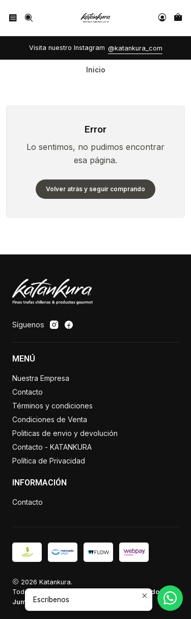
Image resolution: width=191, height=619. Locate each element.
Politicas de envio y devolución (65, 433)
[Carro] (178, 17)
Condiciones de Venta (49, 419)
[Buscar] (28, 17)
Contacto (27, 392)
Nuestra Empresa (40, 378)
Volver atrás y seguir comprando (95, 189)
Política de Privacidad (48, 460)
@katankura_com (135, 48)
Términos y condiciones (52, 405)
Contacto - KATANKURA (52, 447)
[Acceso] (162, 17)
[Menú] (13, 17)
